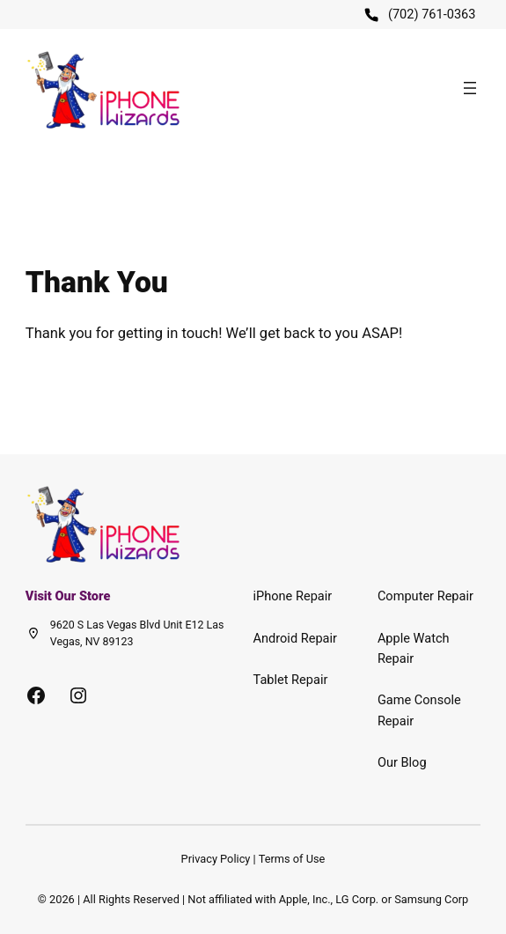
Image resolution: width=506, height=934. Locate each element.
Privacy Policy (216, 858)
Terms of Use (292, 858)
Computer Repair (425, 596)
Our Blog (402, 762)
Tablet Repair (290, 680)
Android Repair (295, 638)
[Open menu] (469, 88)
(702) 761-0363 (432, 14)
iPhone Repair (293, 596)
